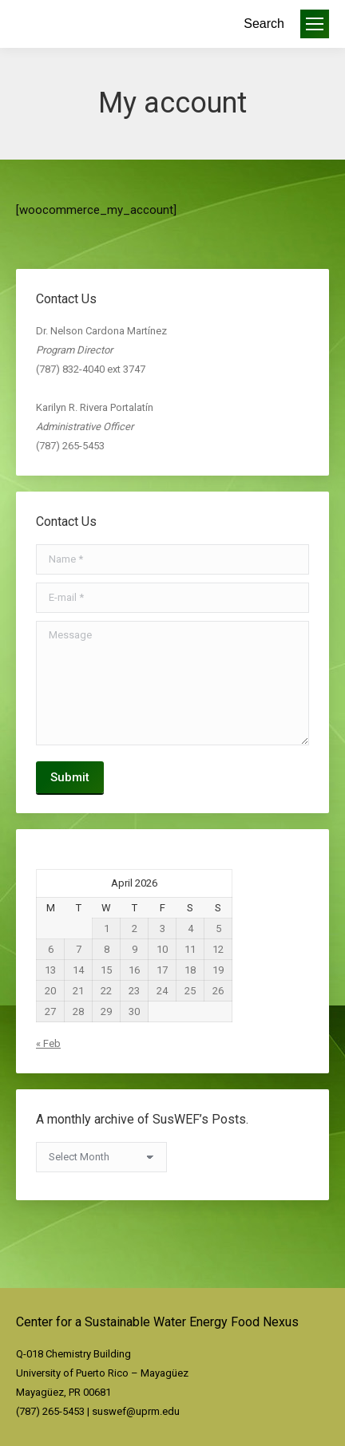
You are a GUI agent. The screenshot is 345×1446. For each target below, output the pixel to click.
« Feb (48, 1043)
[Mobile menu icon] (314, 24)
